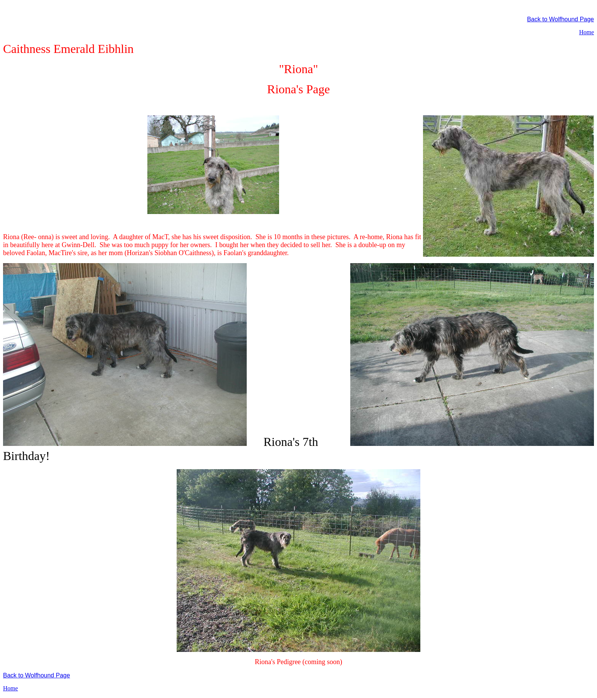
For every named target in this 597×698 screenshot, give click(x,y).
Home (586, 32)
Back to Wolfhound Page (560, 19)
